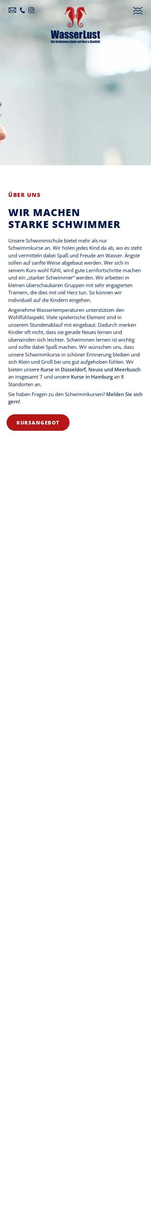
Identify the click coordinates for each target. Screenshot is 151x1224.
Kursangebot (38, 422)
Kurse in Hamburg (92, 376)
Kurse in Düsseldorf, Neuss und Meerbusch (90, 369)
